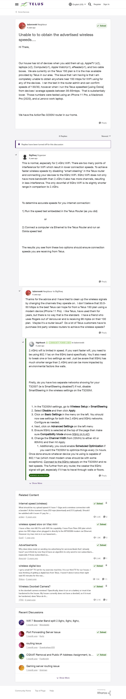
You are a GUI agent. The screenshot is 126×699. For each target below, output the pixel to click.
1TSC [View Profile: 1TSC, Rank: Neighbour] (21, 600)
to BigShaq (58, 291)
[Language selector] (77, 4)
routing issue (34, 643)
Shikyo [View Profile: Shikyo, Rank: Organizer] (22, 579)
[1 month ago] (31, 624)
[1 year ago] (29, 537)
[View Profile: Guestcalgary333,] (21, 645)
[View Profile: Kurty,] (21, 634)
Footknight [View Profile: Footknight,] (44, 658)
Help (52, 690)
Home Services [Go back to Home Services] (22, 12)
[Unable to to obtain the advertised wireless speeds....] (33, 158)
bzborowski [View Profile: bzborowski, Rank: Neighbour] (32, 24)
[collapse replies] (16, 155)
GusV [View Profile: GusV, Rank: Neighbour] (21, 537)
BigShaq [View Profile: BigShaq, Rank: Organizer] (32, 155)
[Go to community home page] (32, 4)
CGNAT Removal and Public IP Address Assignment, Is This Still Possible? (58, 654)
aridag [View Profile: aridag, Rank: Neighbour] (21, 517)
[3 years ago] (30, 516)
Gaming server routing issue (42, 666)
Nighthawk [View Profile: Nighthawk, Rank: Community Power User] (40, 342)
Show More (35, 483)
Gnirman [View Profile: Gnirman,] (43, 670)
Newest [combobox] (106, 136)
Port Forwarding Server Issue (43, 632)
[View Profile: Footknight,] (21, 656)
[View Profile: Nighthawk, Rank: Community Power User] (31, 344)
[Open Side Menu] (17, 4)
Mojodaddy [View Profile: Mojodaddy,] (44, 625)
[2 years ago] (30, 599)
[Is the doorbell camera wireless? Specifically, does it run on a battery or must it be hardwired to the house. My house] (55, 593)
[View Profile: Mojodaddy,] (21, 622)
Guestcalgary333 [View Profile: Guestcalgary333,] (47, 647)
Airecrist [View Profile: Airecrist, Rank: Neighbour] (22, 558)
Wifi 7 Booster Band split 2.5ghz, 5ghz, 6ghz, (52, 620)
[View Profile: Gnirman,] (21, 668)
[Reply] (102, 123)
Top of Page (40, 690)
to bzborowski (78, 342)
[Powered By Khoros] (104, 692)
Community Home (23, 690)
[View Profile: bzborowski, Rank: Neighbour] (22, 25)
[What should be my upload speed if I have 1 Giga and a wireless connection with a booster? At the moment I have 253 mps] (55, 510)
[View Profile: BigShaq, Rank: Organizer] (25, 157)
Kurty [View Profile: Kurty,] (42, 636)
